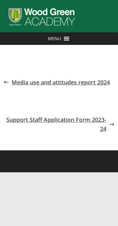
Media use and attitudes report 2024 (56, 82)
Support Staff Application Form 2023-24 (60, 124)
